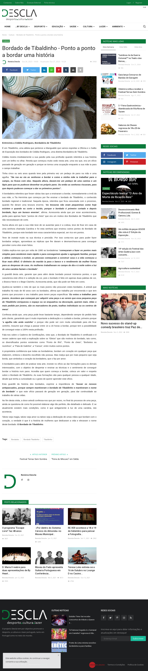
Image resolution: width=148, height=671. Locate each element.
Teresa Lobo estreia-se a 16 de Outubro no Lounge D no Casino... (81, 570)
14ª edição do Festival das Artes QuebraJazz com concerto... (131, 252)
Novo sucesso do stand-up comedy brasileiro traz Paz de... (121, 325)
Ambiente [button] (118, 26)
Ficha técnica (49, 2)
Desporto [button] (40, 26)
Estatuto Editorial (34, 2)
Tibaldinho (48, 439)
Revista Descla (11, 62)
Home (7, 26)
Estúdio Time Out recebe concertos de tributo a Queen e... (81, 619)
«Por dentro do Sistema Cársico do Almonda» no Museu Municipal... (48, 531)
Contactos (8, 2)
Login (129, 2)
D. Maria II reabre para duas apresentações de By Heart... (16, 570)
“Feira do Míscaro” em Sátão (65, 459)
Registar (139, 2)
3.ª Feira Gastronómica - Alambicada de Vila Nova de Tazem (131, 108)
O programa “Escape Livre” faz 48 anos (13, 529)
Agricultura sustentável (129, 268)
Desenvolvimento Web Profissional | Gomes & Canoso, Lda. (129, 212)
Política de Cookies (136, 664)
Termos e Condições (116, 664)
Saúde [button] (74, 26)
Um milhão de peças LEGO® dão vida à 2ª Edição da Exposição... (131, 232)
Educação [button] (58, 26)
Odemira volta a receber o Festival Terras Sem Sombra (131, 90)
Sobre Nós (19, 2)
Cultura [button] (89, 26)
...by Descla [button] (22, 26)
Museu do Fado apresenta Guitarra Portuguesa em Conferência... (49, 570)
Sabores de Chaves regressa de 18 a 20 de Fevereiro (129, 128)
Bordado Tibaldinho (31, 439)
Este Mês (123, 47)
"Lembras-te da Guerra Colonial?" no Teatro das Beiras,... (130, 58)
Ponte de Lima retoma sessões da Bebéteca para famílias (82, 644)
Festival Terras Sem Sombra (33, 459)
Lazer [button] (103, 26)
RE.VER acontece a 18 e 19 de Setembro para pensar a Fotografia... (82, 531)
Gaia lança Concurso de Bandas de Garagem (129, 76)
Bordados (15, 439)
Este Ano (138, 47)
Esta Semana (108, 47)
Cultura (11, 35)
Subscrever (138, 638)
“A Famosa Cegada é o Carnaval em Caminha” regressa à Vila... (82, 631)
